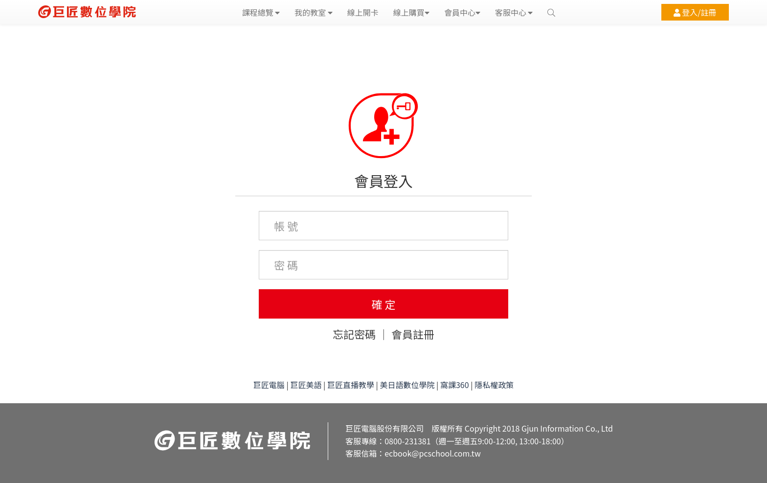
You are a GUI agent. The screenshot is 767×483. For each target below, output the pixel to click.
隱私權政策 (494, 385)
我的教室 (313, 12)
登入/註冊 (695, 12)
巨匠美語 (305, 385)
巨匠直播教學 (350, 385)
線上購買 (411, 12)
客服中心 (514, 12)
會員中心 (462, 12)
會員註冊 (412, 334)
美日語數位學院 (407, 385)
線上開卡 (363, 12)
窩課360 (454, 385)
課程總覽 (261, 12)
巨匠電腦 (269, 385)
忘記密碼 (354, 334)
